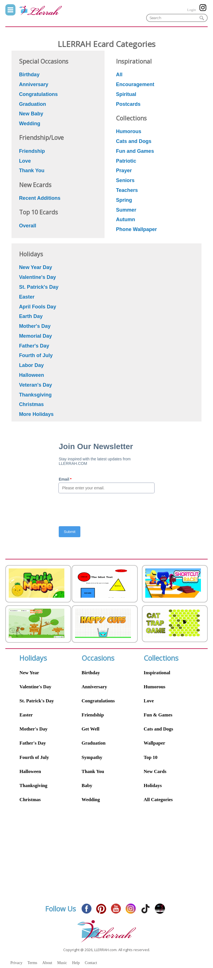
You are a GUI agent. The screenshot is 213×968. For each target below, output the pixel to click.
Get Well (90, 729)
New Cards (155, 771)
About (47, 963)
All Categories (158, 799)
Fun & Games (158, 715)
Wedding (90, 799)
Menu (10, 9)
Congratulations (98, 700)
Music (62, 963)
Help (76, 963)
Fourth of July (34, 757)
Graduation (93, 743)
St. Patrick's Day (36, 700)
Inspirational (157, 672)
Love (149, 700)
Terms (32, 963)
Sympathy (91, 757)
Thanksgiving (33, 785)
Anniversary (94, 686)
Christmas (30, 799)
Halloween (30, 771)
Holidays (153, 785)
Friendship (92, 715)
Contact (91, 963)
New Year (29, 672)
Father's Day (32, 743)
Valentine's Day (35, 686)
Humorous (154, 686)
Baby (86, 785)
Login (191, 10)
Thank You (92, 771)
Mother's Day (33, 729)
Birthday (90, 672)
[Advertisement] (106, 857)
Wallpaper (154, 743)
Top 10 (150, 757)
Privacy (16, 963)
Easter (26, 715)
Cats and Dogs (158, 729)
